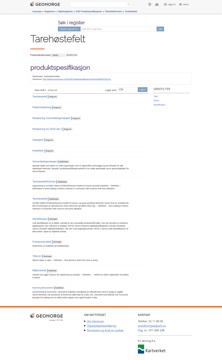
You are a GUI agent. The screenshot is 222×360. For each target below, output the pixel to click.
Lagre (143, 89)
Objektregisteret (65, 11)
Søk (160, 29)
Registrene (50, 11)
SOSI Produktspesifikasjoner (89, 11)
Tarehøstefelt (131, 11)
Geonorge (36, 11)
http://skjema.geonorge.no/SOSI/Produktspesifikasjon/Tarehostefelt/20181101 (77, 79)
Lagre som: (111, 90)
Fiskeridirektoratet (113, 11)
